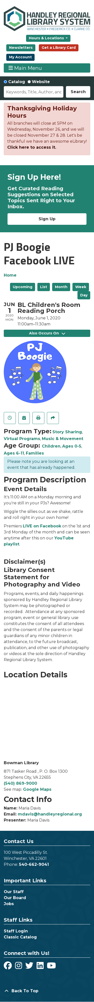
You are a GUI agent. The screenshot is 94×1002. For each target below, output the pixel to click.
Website (41, 81)
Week (80, 287)
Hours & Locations (47, 38)
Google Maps (37, 789)
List (43, 287)
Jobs (9, 903)
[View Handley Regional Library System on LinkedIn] (41, 967)
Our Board (15, 897)
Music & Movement (62, 438)
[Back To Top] (47, 991)
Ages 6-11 (14, 453)
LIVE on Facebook (42, 526)
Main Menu (25, 68)
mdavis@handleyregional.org (50, 814)
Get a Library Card (59, 47)
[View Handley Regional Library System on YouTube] (51, 967)
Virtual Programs (22, 438)
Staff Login (16, 931)
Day (83, 295)
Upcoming (22, 287)
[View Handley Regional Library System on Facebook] (8, 967)
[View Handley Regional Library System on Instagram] (19, 967)
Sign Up (47, 219)
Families (35, 453)
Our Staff (14, 891)
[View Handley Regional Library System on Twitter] (30, 967)
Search (78, 91)
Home (10, 275)
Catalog (16, 81)
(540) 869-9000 (20, 783)
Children (51, 446)
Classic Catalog (20, 937)
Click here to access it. (31, 147)
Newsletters (21, 47)
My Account (20, 57)
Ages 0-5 (71, 446)
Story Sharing (67, 432)
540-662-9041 (34, 864)
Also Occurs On (47, 333)
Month (61, 287)
